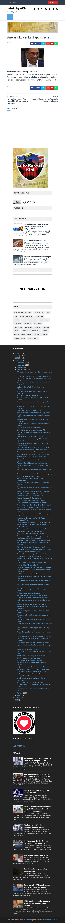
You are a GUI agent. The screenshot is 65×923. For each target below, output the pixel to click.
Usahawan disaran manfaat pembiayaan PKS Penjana (32, 420)
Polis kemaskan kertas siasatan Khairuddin (31, 456)
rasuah (29, 334)
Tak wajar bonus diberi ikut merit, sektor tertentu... (34, 567)
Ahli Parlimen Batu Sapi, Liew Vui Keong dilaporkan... (30, 479)
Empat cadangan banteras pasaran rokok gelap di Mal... (34, 629)
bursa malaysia (39, 312)
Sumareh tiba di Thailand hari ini (28, 565)
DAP (48, 312)
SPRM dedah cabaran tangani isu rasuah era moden (32, 392)
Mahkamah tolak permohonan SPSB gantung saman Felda (32, 444)
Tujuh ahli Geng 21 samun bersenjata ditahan (32, 463)
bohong (28, 312)
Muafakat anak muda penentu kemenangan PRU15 (34, 540)
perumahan (36, 331)
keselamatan (44, 320)
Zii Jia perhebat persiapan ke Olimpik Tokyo (32, 671)
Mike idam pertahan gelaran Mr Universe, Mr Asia (34, 549)
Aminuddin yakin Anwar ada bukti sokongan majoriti (32, 607)
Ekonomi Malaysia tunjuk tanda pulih (29, 410)
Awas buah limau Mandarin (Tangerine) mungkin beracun (36, 241)
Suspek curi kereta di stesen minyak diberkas (32, 598)
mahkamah (28, 327)
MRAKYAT (32, 79)
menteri (38, 327)
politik (16, 334)
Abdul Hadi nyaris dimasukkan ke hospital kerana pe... (34, 601)
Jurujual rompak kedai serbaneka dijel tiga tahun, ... (34, 413)
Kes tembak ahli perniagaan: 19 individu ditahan (33, 454)
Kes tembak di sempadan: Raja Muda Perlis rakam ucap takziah (37, 775)
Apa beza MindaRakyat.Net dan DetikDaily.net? (33, 669)
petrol (45, 331)
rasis (23, 334)
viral (29, 338)
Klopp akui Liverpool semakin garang (29, 660)
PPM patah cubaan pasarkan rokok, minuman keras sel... (34, 373)
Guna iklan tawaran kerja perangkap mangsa (32, 503)
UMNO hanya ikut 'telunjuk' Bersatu (29, 574)
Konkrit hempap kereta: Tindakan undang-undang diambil (34, 633)
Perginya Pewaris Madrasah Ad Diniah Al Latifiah (34, 522)
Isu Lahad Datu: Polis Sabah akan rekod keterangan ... (30, 388)
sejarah (38, 334)
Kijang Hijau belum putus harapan (28, 551)
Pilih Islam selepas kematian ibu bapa (29, 531)
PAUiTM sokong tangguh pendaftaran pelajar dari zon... (34, 581)
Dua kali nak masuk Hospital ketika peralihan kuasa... (32, 664)
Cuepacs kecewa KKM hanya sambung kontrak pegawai (33, 620)
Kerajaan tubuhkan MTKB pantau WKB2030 (32, 604)
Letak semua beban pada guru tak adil (30, 496)
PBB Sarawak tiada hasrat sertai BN (29, 538)
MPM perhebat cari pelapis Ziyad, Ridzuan (31, 563)
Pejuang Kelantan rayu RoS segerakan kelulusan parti (33, 460)
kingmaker (27, 323)
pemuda (16, 331)
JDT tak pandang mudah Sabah (27, 395)
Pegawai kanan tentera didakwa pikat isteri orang (34, 636)
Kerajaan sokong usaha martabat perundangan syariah (33, 639)
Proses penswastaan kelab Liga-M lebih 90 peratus (31, 440)
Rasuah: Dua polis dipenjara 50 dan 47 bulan (32, 554)
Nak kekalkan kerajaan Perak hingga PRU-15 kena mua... (34, 652)
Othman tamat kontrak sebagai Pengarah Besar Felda (33, 424)
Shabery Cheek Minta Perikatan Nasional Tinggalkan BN (31, 675)
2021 (17, 358)
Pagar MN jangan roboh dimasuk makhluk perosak (34, 505)
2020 (17, 360)
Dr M (15, 316)
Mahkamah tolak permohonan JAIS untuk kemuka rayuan (34, 577)
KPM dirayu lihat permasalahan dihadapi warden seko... (33, 384)
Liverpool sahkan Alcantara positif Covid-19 (32, 507)
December (21, 363)
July (18, 695)
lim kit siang (18, 327)
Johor (24, 320)
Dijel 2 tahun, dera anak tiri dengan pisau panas (33, 643)
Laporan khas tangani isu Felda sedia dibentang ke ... (34, 646)
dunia (22, 316)
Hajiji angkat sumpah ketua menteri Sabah (31, 667)
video (23, 338)
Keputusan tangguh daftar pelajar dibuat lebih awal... (33, 586)
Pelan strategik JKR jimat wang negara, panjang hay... (33, 616)
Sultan (16, 338)
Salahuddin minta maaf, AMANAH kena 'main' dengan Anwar (37, 759)
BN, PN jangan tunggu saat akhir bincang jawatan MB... (34, 590)
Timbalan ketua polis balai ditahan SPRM (31, 593)
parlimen (46, 327)
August (20, 693)
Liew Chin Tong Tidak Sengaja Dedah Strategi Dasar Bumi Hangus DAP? (36, 226)
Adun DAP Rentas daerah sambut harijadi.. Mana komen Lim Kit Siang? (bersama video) (37, 808)
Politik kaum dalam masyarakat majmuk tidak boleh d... (34, 559)
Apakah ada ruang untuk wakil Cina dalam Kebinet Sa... (34, 510)
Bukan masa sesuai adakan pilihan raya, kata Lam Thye (33, 403)
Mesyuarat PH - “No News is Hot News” (31, 533)
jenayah (16, 320)
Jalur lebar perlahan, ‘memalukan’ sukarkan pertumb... (31, 679)
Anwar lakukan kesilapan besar (27, 649)
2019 (17, 698)
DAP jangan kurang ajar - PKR (36, 855)
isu (42, 316)
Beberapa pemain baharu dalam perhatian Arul (33, 595)
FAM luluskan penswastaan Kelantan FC (31, 430)
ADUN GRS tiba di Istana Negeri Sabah (30, 682)
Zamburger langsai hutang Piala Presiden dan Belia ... (34, 624)
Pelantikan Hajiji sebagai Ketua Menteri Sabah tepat (33, 612)
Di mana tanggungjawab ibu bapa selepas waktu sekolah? (33, 570)
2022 (17, 356)
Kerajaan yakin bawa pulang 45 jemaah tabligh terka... (33, 407)
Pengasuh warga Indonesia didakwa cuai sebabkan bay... (34, 488)
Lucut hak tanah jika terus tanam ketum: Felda (33, 447)
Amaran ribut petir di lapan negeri (37, 256)
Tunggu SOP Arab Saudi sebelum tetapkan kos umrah (33, 433)
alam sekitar (18, 312)
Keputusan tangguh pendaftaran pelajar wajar (33, 536)
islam (37, 316)
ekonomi (29, 316)
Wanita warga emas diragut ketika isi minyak (32, 656)
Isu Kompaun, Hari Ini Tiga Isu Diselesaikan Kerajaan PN (36, 842)
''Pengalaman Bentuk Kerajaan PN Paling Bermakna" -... (31, 519)
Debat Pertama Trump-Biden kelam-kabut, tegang (34, 474)
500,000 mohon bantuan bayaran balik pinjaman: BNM (33, 416)
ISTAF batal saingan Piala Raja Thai (29, 556)
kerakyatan (33, 320)
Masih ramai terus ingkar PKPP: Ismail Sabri (32, 450)
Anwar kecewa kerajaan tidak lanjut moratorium (33, 491)
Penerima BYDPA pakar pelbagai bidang (30, 493)
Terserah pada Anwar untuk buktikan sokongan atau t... (33, 515)
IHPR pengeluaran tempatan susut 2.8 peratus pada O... (33, 483)
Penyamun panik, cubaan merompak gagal (31, 529)
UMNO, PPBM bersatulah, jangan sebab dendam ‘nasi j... (34, 685)
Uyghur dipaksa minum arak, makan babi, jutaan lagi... (33, 690)
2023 (17, 353)
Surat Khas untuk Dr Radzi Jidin (28, 476)
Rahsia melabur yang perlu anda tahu (29, 658)
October (20, 367)
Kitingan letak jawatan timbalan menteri (31, 547)
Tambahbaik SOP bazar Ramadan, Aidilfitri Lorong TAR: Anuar (38, 886)
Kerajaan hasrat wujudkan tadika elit (29, 498)
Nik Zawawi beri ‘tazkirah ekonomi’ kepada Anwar (34, 826)
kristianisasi (38, 323)
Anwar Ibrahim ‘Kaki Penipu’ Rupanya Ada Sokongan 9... (31, 525)
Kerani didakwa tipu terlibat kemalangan (31, 500)
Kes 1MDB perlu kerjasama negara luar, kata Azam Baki (34, 379)
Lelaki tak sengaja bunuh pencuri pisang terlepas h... (34, 466)
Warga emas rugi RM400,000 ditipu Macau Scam (33, 376)
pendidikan (26, 331)
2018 (17, 700)
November (21, 365)
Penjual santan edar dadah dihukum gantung (32, 452)
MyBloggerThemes (50, 920)
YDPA (35, 338)
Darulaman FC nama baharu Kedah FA (30, 428)
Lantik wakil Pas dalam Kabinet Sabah (30, 436)
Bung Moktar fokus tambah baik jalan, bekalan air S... (34, 470)
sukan (45, 334)
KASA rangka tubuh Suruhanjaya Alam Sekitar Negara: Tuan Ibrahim (37, 903)
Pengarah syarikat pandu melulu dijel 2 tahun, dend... (32, 399)
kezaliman (17, 323)
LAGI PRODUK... (19, 746)
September (21, 370)
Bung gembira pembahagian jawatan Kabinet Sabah (32, 543)
